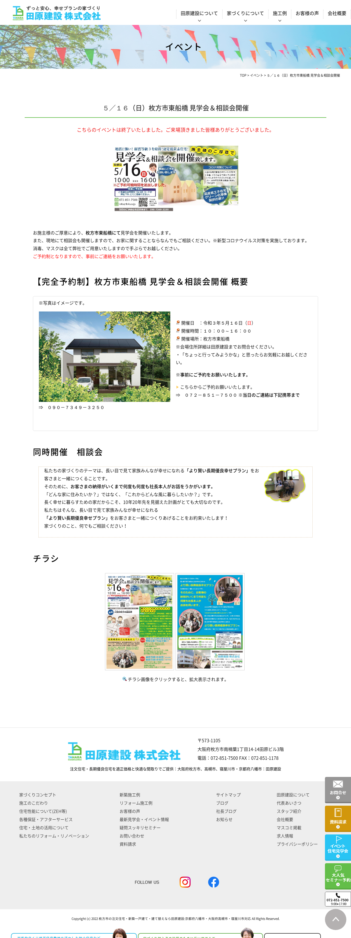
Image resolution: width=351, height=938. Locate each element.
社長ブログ (226, 811)
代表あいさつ (289, 803)
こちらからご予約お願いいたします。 (217, 387)
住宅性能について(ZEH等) (43, 811)
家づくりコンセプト (37, 795)
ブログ (222, 803)
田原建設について (293, 795)
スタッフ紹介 (289, 811)
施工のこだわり (33, 803)
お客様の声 (307, 13)
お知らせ (224, 819)
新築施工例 (130, 795)
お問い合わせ (132, 836)
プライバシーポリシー (297, 844)
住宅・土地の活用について (44, 828)
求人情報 (285, 836)
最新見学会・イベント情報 (144, 819)
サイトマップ (228, 795)
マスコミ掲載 (289, 828)
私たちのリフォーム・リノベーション (54, 836)
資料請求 (128, 844)
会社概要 (337, 13)
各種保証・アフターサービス (46, 819)
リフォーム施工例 (136, 803)
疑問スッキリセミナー (140, 828)
